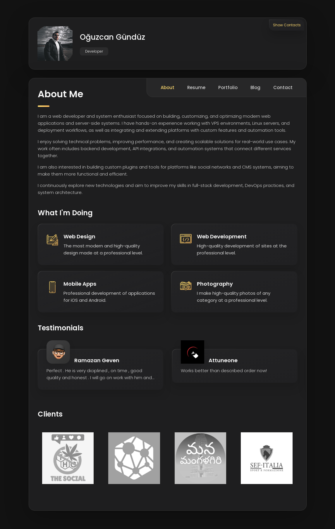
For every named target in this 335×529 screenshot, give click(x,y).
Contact (283, 88)
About (167, 88)
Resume (196, 88)
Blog (255, 88)
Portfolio (228, 88)
